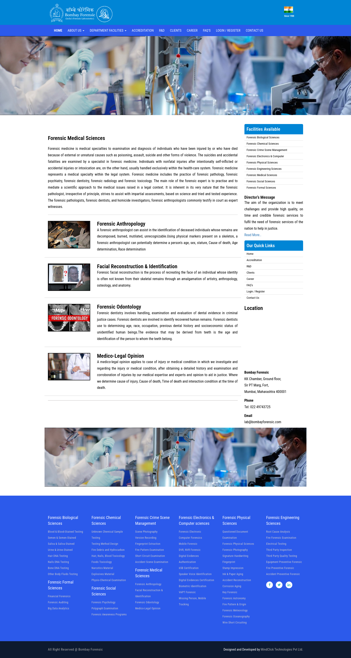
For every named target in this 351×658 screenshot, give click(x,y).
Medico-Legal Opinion (148, 608)
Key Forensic (230, 592)
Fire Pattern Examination (149, 549)
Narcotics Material (102, 568)
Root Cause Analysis (278, 531)
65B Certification (189, 568)
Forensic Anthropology (148, 584)
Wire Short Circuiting (235, 622)
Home (58, 30)
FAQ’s (207, 30)
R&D (162, 30)
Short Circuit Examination (150, 556)
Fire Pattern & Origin (234, 604)
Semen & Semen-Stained (62, 537)
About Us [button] (76, 30)
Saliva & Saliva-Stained (61, 543)
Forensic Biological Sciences (263, 137)
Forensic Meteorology (235, 610)
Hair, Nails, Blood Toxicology (108, 556)
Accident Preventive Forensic (283, 574)
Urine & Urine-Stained (60, 549)
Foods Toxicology (102, 562)
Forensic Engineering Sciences (264, 168)
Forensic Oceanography (236, 616)
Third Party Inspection (279, 549)
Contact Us (254, 30)
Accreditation (143, 30)
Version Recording (145, 537)
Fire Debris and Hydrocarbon (108, 549)
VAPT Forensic (187, 592)
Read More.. (252, 235)
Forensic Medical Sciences (262, 175)
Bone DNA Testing (58, 568)
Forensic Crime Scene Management (267, 150)
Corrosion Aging (232, 586)
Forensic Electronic (190, 531)
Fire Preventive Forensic (280, 568)
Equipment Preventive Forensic (284, 562)
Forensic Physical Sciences (262, 162)
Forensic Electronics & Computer (265, 156)
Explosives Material (103, 574)
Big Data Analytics (58, 608)
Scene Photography (146, 531)
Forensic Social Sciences (261, 181)
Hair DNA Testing (58, 556)
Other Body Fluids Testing (63, 574)
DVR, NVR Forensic (190, 549)
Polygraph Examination (105, 608)
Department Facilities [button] (108, 30)
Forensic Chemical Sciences (263, 143)
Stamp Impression (233, 568)
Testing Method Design (105, 543)
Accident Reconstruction (237, 580)
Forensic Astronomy (234, 598)
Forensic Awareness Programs (109, 614)
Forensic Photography (235, 549)
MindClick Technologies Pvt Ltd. (282, 649)
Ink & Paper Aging (233, 574)
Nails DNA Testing (58, 562)
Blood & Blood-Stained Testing (65, 531)
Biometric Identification (192, 586)
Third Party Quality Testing (281, 556)
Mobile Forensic (188, 543)
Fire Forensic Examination (281, 537)
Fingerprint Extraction (148, 543)
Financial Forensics (59, 596)
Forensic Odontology (147, 602)
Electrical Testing (276, 543)
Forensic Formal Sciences (261, 187)
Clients (175, 30)
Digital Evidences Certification (196, 580)
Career (192, 30)
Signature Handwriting (235, 556)
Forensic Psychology (104, 602)
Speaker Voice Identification (195, 574)
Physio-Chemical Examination (109, 580)
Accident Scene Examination (151, 562)
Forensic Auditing (58, 602)
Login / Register (228, 30)
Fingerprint (229, 562)
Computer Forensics (190, 537)
